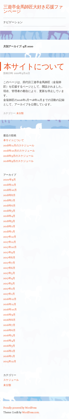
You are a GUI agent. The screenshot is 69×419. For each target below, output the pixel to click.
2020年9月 (9, 179)
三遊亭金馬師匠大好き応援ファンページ (33, 9)
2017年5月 (9, 273)
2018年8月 (9, 195)
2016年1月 (9, 356)
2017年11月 (9, 242)
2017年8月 (9, 257)
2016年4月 (9, 340)
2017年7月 (9, 262)
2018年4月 (9, 216)
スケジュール (11, 380)
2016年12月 (9, 299)
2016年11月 (9, 304)
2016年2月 (9, 351)
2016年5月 (9, 335)
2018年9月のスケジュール (18, 155)
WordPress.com (30, 412)
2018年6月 (9, 205)
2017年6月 (9, 268)
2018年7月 (9, 200)
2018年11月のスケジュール (18, 145)
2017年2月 (9, 288)
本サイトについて (34, 66)
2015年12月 (9, 361)
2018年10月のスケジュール (19, 150)
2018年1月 (9, 231)
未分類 (20, 113)
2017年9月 (9, 252)
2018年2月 (9, 226)
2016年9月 (9, 314)
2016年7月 (9, 325)
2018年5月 (9, 210)
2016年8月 (9, 319)
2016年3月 (9, 345)
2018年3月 (9, 221)
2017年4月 (9, 278)
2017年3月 (9, 283)
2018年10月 (10, 190)
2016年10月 (10, 309)
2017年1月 (9, 293)
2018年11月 (9, 184)
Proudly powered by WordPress (19, 407)
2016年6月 (9, 330)
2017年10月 (10, 247)
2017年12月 (9, 236)
